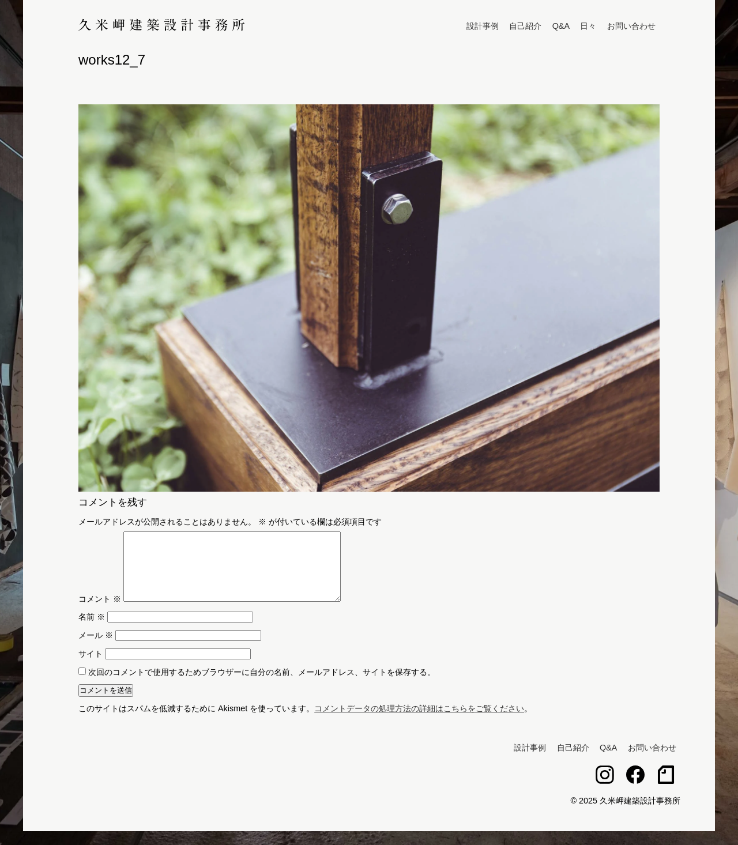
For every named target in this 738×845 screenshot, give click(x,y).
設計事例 (482, 26)
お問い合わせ (631, 26)
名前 (91, 630)
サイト (90, 667)
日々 (588, 26)
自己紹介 (525, 26)
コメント (99, 612)
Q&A (561, 26)
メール (95, 649)
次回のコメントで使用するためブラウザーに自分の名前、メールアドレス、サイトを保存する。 (261, 686)
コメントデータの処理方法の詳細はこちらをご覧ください (419, 722)
